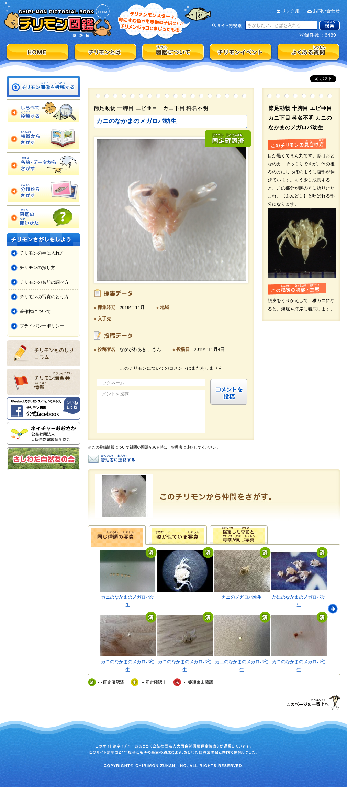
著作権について (35, 311)
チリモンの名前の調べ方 (44, 282)
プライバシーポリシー (42, 326)
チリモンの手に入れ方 (42, 253)
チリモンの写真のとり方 (44, 296)
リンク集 (291, 10)
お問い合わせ (326, 10)
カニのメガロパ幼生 (242, 605)
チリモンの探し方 (37, 267)
